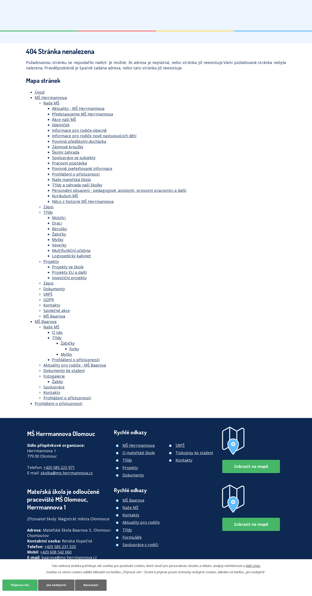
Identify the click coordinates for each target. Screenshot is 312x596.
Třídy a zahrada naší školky (77, 185)
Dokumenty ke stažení (64, 370)
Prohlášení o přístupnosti (76, 174)
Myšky (57, 239)
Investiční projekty (69, 277)
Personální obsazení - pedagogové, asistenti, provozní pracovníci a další (119, 190)
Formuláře (132, 537)
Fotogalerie (54, 376)
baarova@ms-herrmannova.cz (69, 557)
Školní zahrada (65, 152)
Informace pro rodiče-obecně (79, 130)
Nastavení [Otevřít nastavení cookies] (97, 585)
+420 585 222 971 (59, 467)
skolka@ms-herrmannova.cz (67, 472)
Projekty (51, 261)
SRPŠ (47, 294)
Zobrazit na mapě (251, 464)
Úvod (39, 92)
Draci (57, 223)
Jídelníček (61, 124)
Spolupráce (54, 387)
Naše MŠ (51, 103)
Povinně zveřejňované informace (82, 168)
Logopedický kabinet (71, 255)
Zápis (48, 206)
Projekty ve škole (68, 266)
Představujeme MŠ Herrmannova (82, 114)
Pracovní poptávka (69, 163)
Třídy (48, 212)
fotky (74, 348)
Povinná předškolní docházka (79, 141)
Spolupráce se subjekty (74, 157)
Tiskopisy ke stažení (194, 452)
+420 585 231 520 (60, 546)
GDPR (48, 299)
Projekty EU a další (69, 272)
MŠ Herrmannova (51, 97)
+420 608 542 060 (56, 552)
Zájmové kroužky (67, 146)
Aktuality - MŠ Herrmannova (78, 108)
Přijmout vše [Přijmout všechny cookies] (21, 585)
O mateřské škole (138, 452)
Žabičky (59, 234)
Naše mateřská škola (71, 179)
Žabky (57, 381)
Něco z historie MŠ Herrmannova (83, 201)
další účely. (253, 565)
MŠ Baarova (54, 316)
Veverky (59, 245)
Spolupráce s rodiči (140, 544)
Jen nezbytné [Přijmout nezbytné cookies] (60, 585)
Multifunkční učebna (71, 250)
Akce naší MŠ (64, 119)
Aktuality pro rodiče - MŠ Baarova (74, 365)
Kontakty (51, 305)
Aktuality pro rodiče (141, 522)
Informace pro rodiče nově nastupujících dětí (94, 135)
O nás (57, 332)
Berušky (59, 228)
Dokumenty (54, 288)
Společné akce (56, 310)
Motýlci (59, 217)
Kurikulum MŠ (65, 195)
